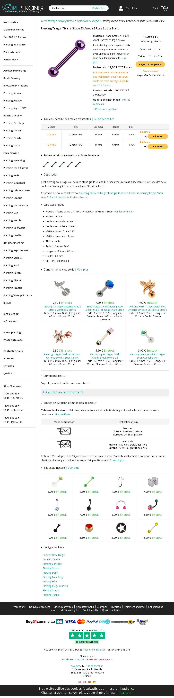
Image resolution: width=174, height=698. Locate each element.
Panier (156, 8)
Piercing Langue (12, 198)
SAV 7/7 (75, 666)
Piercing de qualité (14, 44)
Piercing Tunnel (51, 594)
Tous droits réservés (94, 649)
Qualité (7, 373)
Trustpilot (99, 630)
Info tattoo (10, 321)
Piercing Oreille (12, 235)
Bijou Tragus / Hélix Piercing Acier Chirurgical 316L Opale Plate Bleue (105, 308)
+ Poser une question (105, 109)
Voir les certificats (124, 211)
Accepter (126, 693)
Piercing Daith (11, 145)
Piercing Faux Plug (14, 160)
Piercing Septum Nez (15, 250)
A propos (8, 358)
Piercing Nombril (13, 220)
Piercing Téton (12, 272)
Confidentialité (91, 610)
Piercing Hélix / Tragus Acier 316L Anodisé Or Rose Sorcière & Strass (147, 308)
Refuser (111, 693)
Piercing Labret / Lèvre (16, 190)
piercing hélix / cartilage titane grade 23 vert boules (108, 193)
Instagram (106, 659)
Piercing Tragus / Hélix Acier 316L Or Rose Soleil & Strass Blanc (62, 356)
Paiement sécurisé (134, 606)
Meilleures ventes (13, 29)
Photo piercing (12, 332)
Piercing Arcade (12, 100)
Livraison (8, 366)
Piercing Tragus (12, 287)
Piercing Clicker (12, 130)
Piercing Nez (10, 213)
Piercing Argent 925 (14, 108)
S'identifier (131, 8)
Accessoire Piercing (14, 70)
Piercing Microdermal (16, 205)
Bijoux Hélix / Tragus (15, 85)
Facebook (67, 659)
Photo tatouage (13, 340)
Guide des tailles (104, 119)
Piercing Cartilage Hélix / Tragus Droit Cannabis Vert (147, 356)
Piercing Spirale (12, 257)
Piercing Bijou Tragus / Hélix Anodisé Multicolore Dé (105, 356)
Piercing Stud (11, 265)
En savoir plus (117, 460)
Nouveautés (10, 22)
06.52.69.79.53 (95, 666)
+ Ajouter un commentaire (63, 392)
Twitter (79, 659)
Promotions (18, 606)
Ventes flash (10, 59)
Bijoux (7, 302)
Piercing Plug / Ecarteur (55, 586)
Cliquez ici (48, 693)
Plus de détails (63, 414)
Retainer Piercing (13, 242)
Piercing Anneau (12, 93)
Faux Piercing (11, 153)
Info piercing (11, 313)
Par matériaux (12, 52)
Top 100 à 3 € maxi (14, 37)
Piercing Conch (12, 138)
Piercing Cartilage (13, 123)
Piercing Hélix (11, 175)
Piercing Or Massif (14, 227)
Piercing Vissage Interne (17, 295)
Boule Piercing (11, 78)
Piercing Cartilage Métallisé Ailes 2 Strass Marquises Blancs (62, 308)
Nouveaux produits (39, 606)
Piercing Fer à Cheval (15, 168)
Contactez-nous (13, 351)
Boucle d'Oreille (12, 115)
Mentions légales (69, 610)
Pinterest (91, 659)
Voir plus (83, 269)
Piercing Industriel (14, 183)
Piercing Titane (12, 280)
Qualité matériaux (112, 610)
